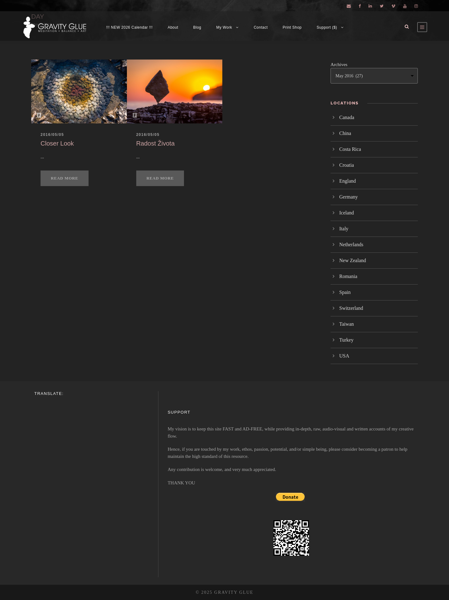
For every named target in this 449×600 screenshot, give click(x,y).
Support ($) (327, 27)
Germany (348, 196)
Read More (64, 178)
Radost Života (155, 143)
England (347, 181)
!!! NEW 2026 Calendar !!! (129, 27)
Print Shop (292, 27)
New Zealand (352, 260)
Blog (197, 27)
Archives (339, 64)
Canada (346, 117)
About (173, 27)
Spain (344, 292)
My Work (224, 27)
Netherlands (351, 244)
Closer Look (57, 143)
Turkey (346, 340)
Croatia (346, 165)
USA (344, 355)
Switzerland (351, 308)
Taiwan (346, 324)
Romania (348, 276)
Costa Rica (350, 149)
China (345, 133)
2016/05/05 (52, 134)
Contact (261, 27)
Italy (343, 228)
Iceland (346, 212)
